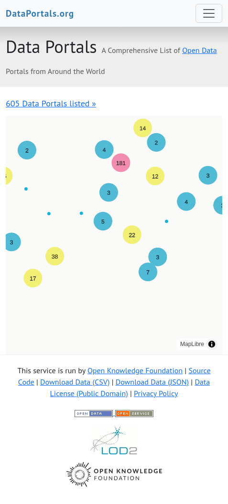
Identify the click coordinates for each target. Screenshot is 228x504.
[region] (114, 235)
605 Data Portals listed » (51, 103)
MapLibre (192, 344)
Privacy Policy (156, 393)
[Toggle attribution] (211, 344)
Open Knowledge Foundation (135, 370)
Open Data (199, 50)
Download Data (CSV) (74, 382)
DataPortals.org (40, 13)
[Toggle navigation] (208, 13)
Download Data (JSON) (152, 382)
